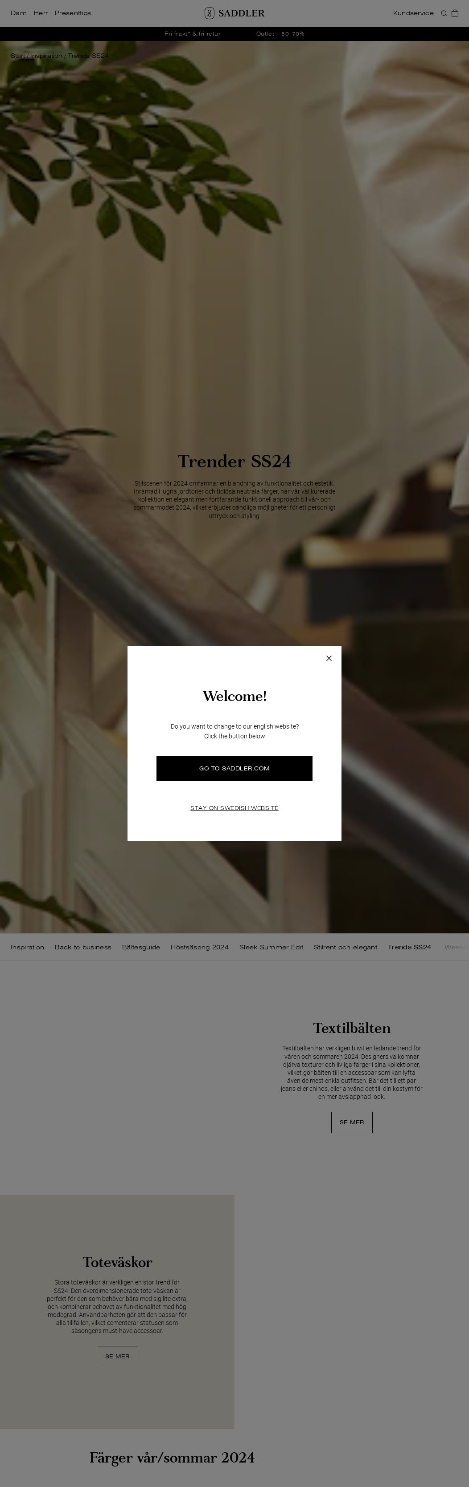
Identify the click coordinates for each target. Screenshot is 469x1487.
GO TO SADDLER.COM (234, 768)
